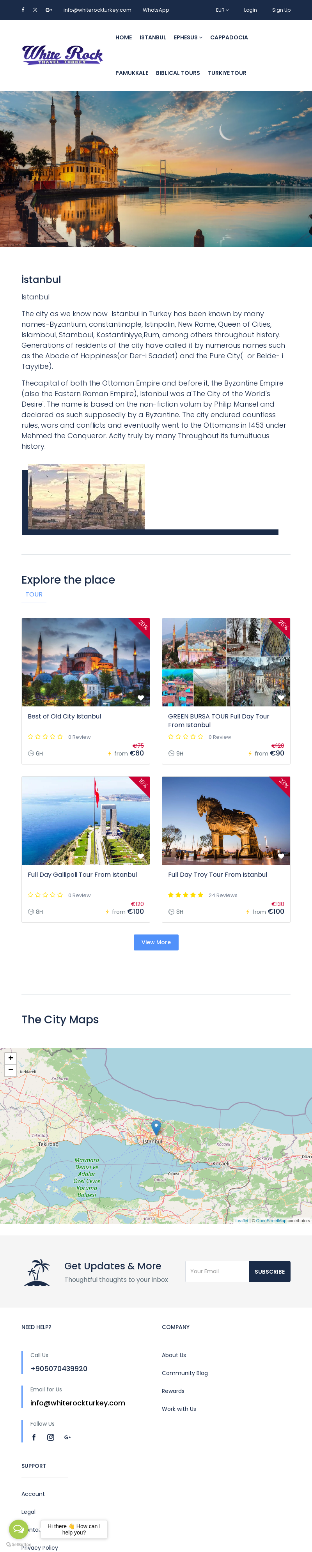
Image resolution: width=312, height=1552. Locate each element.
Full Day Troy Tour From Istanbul (217, 874)
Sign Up (281, 10)
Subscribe (270, 1272)
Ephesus (188, 37)
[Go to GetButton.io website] (18, 1544)
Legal (28, 1512)
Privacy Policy (39, 1548)
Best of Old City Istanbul (64, 716)
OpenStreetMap (271, 1220)
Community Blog (185, 1373)
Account (33, 1494)
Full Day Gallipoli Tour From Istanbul (82, 874)
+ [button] (10, 1059)
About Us (174, 1355)
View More (156, 942)
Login (250, 10)
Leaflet (242, 1220)
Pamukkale (131, 73)
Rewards (173, 1391)
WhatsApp (156, 10)
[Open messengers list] (18, 1529)
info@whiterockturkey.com (97, 10)
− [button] (10, 1070)
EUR (222, 10)
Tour (34, 594)
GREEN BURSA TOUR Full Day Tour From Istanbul (218, 720)
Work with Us (179, 1409)
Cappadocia (229, 37)
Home (123, 37)
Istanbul (153, 37)
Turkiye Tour (227, 73)
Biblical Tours (178, 73)
